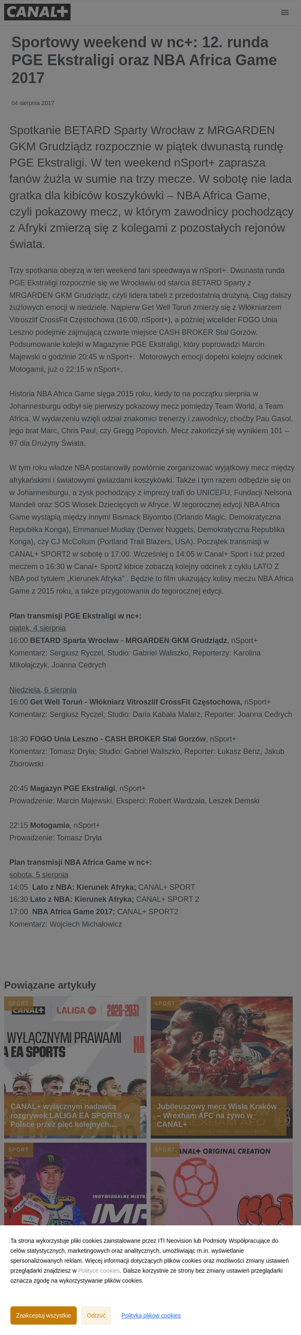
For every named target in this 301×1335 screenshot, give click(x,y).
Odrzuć (96, 1315)
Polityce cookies (99, 1270)
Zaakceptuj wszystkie (43, 1315)
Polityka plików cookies (151, 1315)
